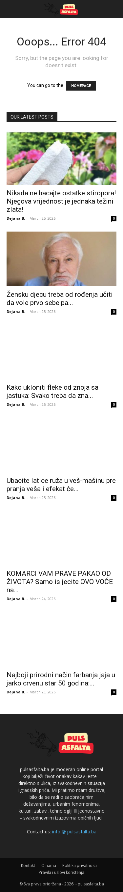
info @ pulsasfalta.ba (74, 831)
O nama (48, 865)
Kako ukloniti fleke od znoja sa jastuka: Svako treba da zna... (52, 391)
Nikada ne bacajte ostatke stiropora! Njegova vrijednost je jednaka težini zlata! (61, 201)
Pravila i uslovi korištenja (61, 872)
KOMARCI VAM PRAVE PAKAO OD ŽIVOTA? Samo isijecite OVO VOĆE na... (60, 582)
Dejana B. (16, 218)
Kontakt (28, 865)
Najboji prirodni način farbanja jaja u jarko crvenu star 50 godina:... (61, 679)
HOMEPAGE (81, 86)
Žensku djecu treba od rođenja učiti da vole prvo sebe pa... (60, 299)
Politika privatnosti (79, 865)
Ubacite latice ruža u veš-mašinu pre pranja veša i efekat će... (61, 485)
